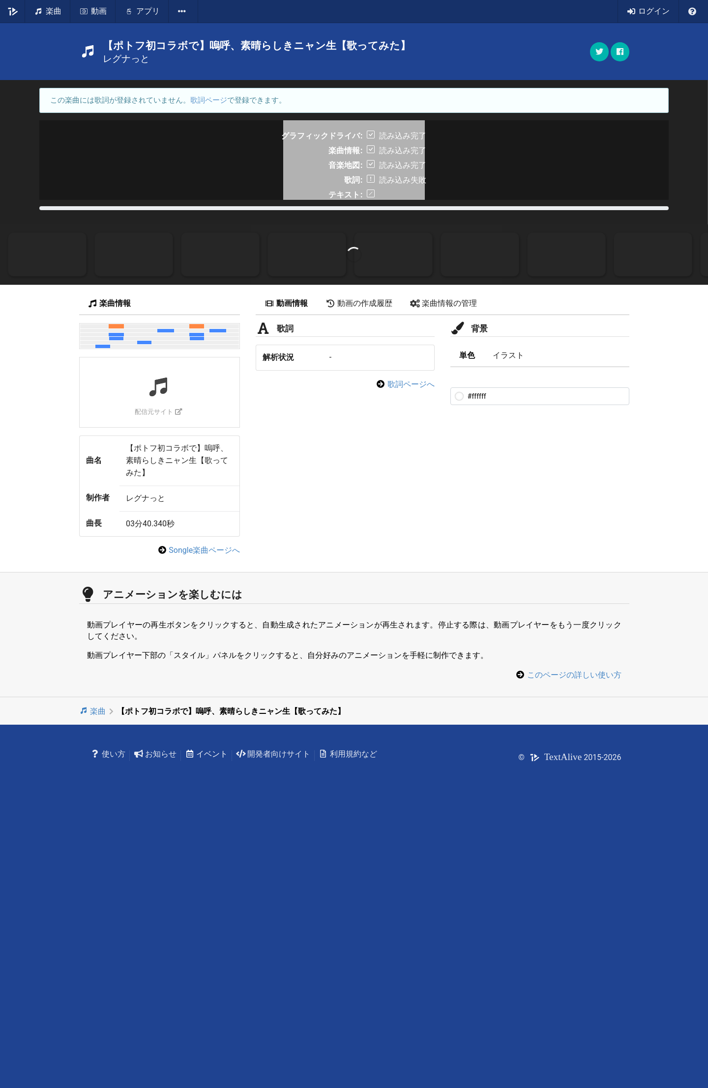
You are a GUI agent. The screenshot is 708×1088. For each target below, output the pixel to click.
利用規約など (348, 1028)
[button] (620, 51)
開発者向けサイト (273, 1028)
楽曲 (92, 985)
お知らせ (155, 1028)
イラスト (508, 629)
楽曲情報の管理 (443, 577)
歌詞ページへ (411, 658)
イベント (206, 1028)
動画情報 (286, 577)
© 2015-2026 (569, 1031)
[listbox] (183, 11)
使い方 (108, 1028)
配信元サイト (158, 685)
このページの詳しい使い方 (574, 948)
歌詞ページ (208, 100)
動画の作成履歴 (358, 577)
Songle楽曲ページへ (204, 824)
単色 (467, 629)
